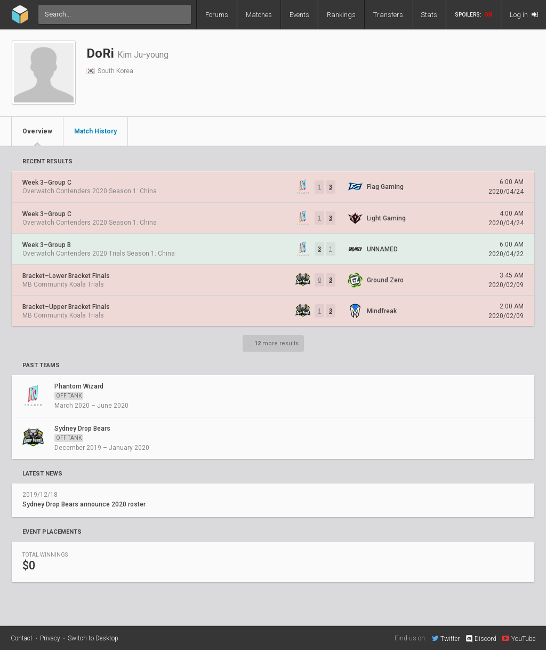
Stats (429, 15)
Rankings (341, 15)
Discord (480, 639)
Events (299, 15)
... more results (273, 343)
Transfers (388, 15)
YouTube (518, 638)
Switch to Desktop (93, 638)
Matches (259, 15)
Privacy (50, 638)
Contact (22, 638)
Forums (216, 15)
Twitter (446, 638)
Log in (524, 15)
